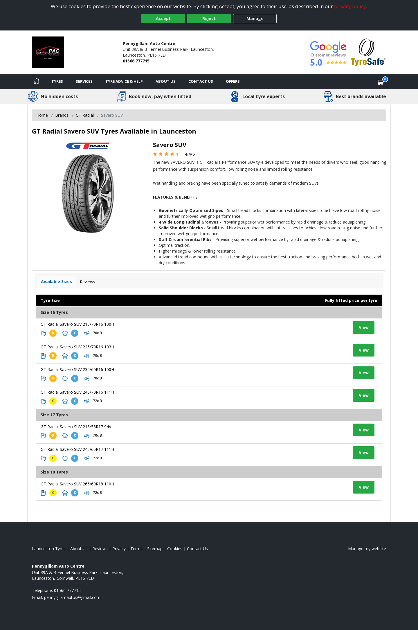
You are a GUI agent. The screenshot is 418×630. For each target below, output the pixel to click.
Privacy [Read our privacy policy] (119, 548)
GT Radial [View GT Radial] (85, 115)
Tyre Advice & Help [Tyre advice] (124, 81)
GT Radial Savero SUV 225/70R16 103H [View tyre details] (77, 347)
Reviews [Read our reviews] (100, 548)
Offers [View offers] (233, 81)
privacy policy (350, 6)
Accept (163, 18)
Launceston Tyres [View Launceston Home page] (49, 548)
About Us (166, 81)
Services (84, 81)
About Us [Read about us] (79, 548)
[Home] (36, 81)
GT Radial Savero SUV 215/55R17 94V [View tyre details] (76, 426)
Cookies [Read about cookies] (174, 548)
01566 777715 (136, 61)
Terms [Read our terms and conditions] (136, 548)
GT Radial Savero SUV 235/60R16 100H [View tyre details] (77, 369)
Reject (209, 18)
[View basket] (380, 81)
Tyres (57, 81)
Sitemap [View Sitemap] (155, 548)
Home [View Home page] (42, 115)
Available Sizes (56, 281)
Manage (255, 18)
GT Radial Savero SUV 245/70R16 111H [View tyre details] (77, 392)
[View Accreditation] (368, 52)
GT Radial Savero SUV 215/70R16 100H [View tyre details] (77, 324)
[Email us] (72, 597)
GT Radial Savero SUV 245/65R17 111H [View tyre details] (77, 449)
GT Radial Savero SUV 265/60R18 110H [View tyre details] (77, 484)
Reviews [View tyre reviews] (87, 282)
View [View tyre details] (364, 327)
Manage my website (367, 548)
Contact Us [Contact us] (200, 81)
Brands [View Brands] (62, 115)
